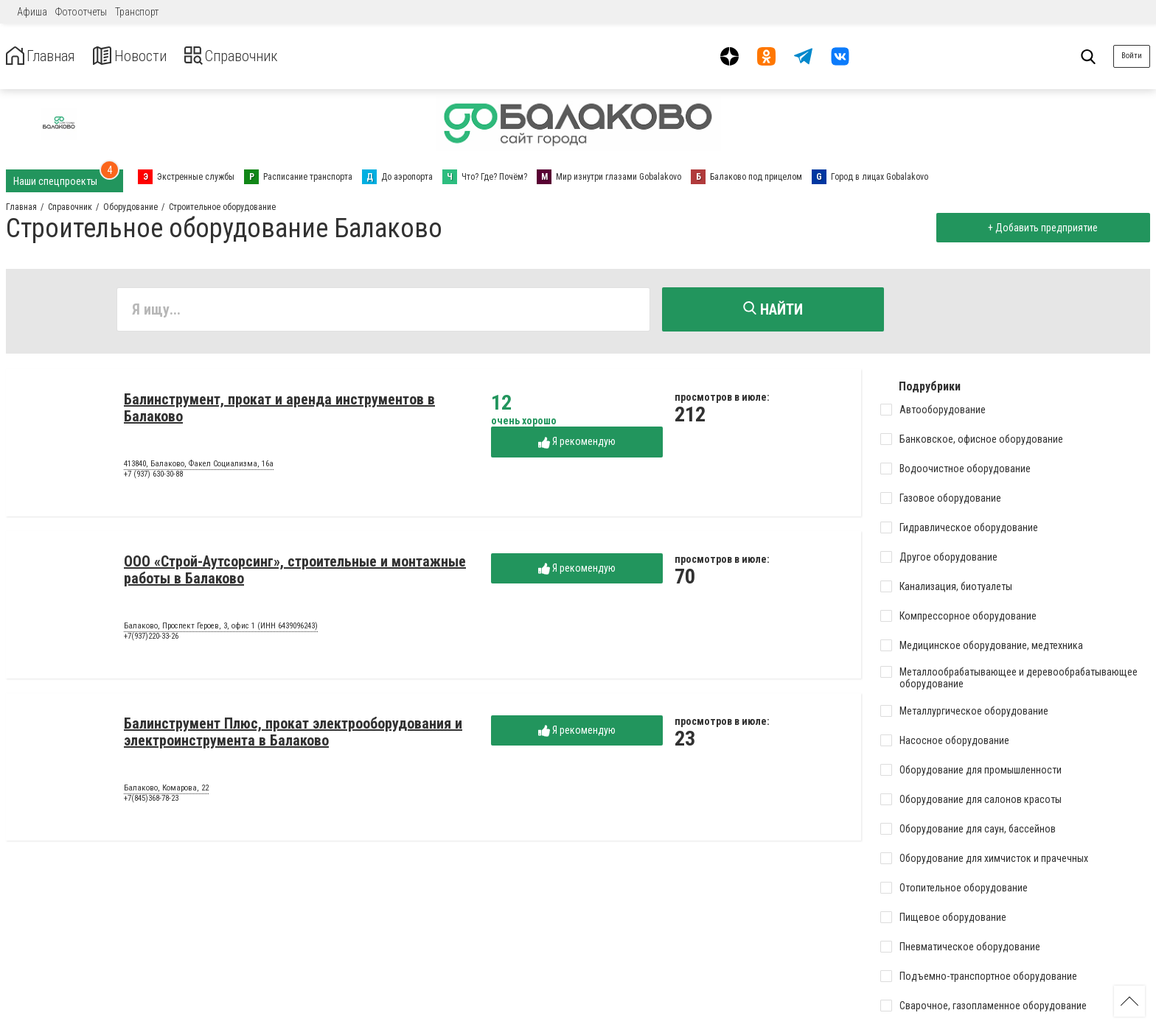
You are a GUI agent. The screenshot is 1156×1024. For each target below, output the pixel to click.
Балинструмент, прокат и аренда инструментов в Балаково (279, 411)
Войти (1131, 55)
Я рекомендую (577, 445)
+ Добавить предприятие (1039, 228)
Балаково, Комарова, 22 (166, 792)
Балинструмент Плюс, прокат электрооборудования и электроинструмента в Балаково (293, 735)
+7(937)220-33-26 (151, 640)
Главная (46, 56)
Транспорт (137, 12)
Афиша (32, 12)
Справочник (261, 56)
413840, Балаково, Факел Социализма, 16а (199, 467)
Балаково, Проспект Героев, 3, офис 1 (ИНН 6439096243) (221, 629)
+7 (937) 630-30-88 (153, 478)
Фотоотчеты (81, 12)
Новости (146, 56)
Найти (773, 309)
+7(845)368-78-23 (151, 802)
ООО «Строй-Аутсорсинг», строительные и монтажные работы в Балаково (295, 573)
